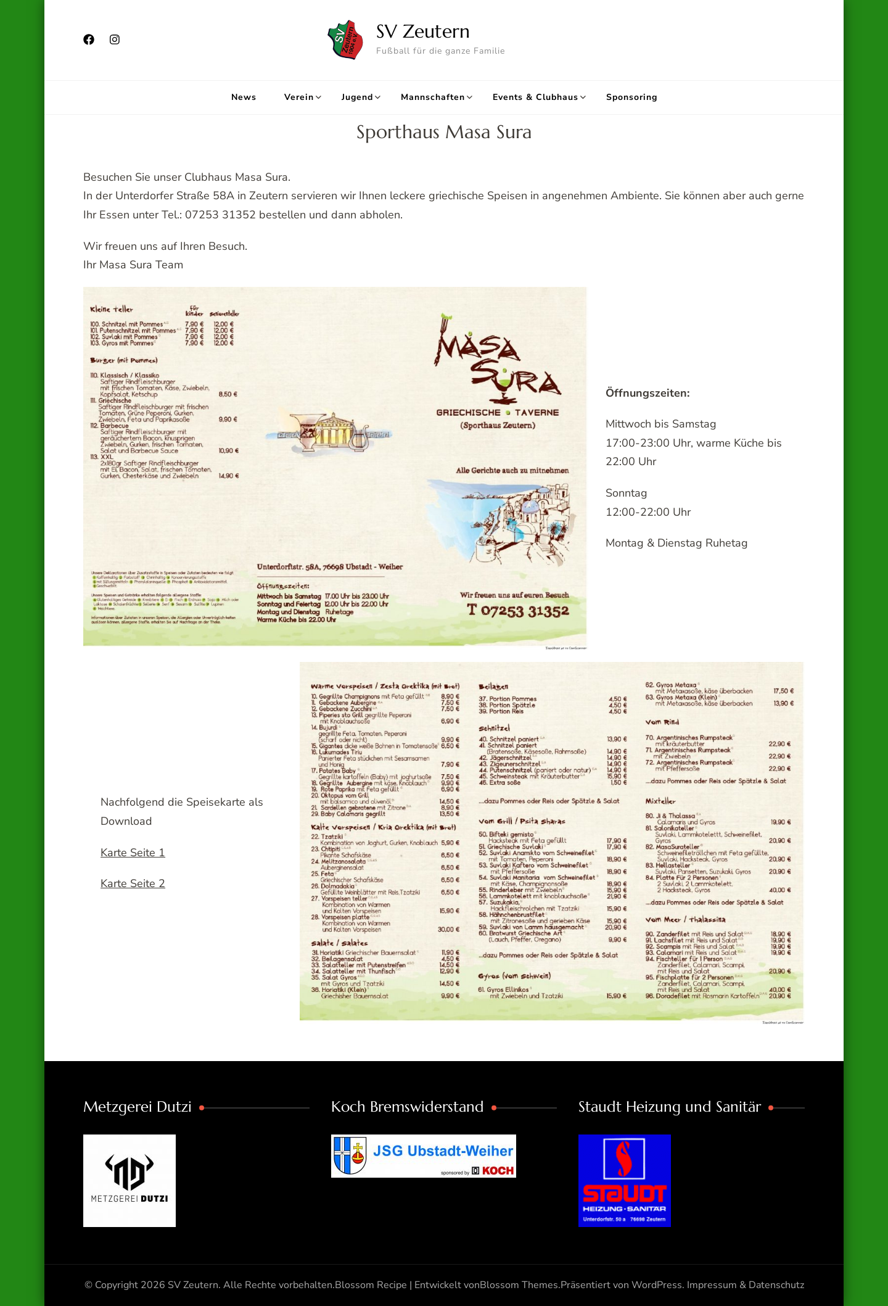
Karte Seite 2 (133, 883)
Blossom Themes (519, 1285)
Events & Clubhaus (535, 97)
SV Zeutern (423, 31)
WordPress (656, 1285)
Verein (299, 97)
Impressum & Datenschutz (745, 1285)
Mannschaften (433, 97)
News (244, 97)
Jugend (357, 97)
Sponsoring (631, 97)
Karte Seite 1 (133, 852)
